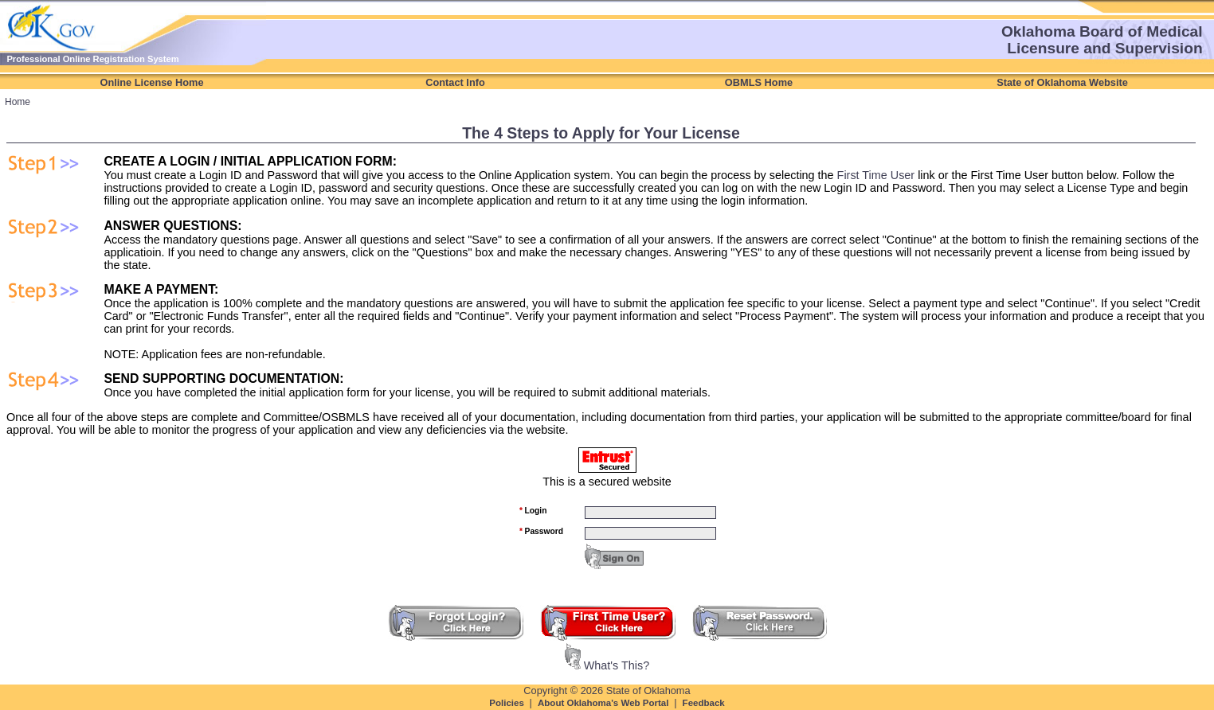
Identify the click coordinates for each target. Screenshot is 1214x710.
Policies (508, 703)
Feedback (704, 703)
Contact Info (455, 82)
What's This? (616, 665)
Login (532, 510)
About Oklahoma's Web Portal (605, 703)
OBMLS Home (759, 82)
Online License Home (151, 82)
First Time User (876, 175)
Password (541, 531)
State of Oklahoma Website (1062, 82)
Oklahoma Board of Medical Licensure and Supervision (1102, 40)
